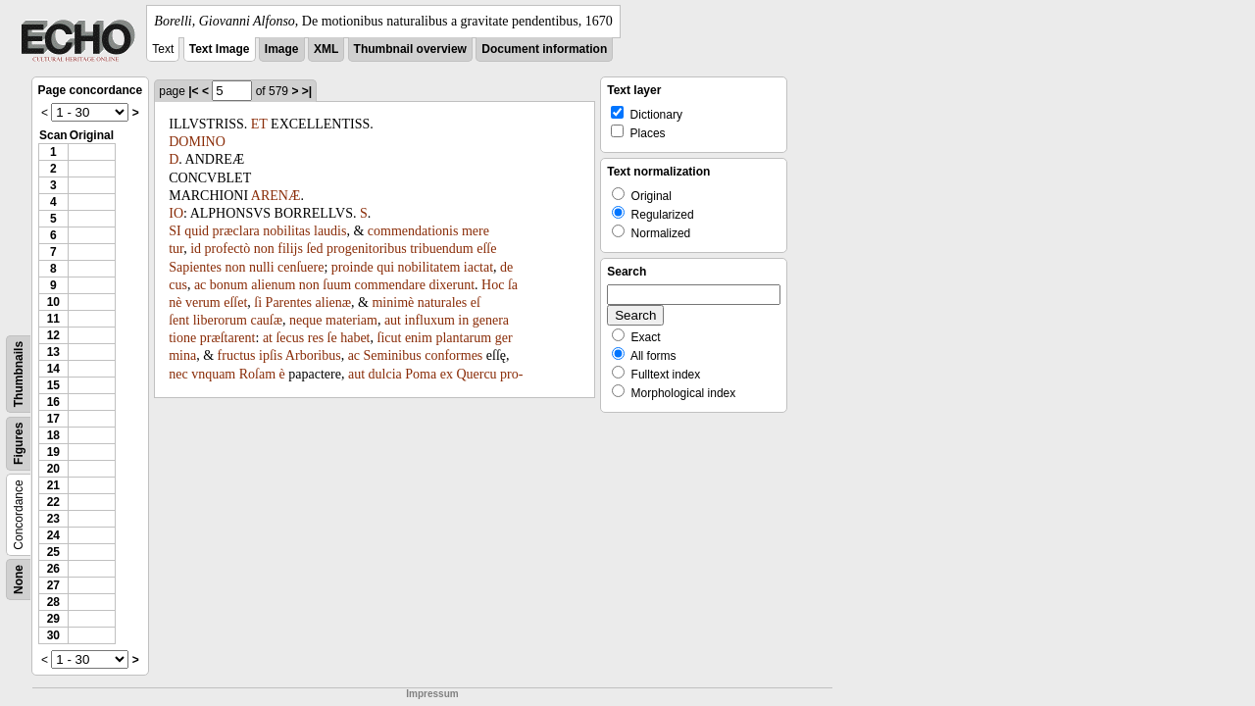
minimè (393, 302)
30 (53, 635)
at (268, 337)
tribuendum (442, 248)
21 (53, 485)
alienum (273, 284)
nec (178, 374)
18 (53, 435)
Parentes (289, 302)
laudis (330, 231)
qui (385, 267)
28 (53, 602)
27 (53, 585)
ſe (332, 337)
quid (196, 231)
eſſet (235, 302)
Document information (544, 49)
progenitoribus (366, 248)
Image (282, 49)
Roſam (257, 374)
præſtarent (228, 337)
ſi (258, 302)
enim (418, 337)
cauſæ (266, 320)
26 (53, 569)
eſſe (486, 248)
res (316, 337)
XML (326, 49)
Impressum (432, 693)
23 (53, 519)
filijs (290, 248)
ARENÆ (276, 195)
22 (53, 502)
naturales (443, 302)
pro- (511, 374)
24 (53, 535)
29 (53, 619)
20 (53, 469)
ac (200, 284)
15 (53, 385)
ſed (314, 248)
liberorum (220, 320)
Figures (18, 444)
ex (446, 374)
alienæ (334, 302)
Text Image (219, 49)
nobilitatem (429, 267)
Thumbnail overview (410, 49)
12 (53, 335)
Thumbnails (18, 374)
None (18, 579)
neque (305, 320)
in (463, 320)
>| (307, 91)
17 (53, 419)
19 (53, 452)
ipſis (270, 355)
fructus (237, 355)
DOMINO (197, 141)
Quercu (476, 374)
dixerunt (451, 284)
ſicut (389, 337)
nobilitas (286, 231)
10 (53, 302)
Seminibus (393, 355)
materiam (351, 320)
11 (53, 319)
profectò (228, 248)
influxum (430, 320)
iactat (478, 267)
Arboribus (313, 355)
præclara (236, 231)
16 (53, 402)
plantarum (463, 337)
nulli (262, 267)
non (264, 248)
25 (53, 552)
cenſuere (300, 267)
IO (176, 213)
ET (259, 124)
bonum (229, 284)
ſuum (337, 284)
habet (355, 337)
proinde (352, 267)
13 (53, 352)
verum (203, 302)
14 (53, 369)
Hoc (492, 284)
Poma (420, 374)
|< (193, 91)
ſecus (290, 337)
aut (392, 320)
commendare (390, 284)
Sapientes (195, 267)
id (195, 248)
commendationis (413, 231)
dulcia (385, 374)
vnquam (213, 374)
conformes (453, 355)
